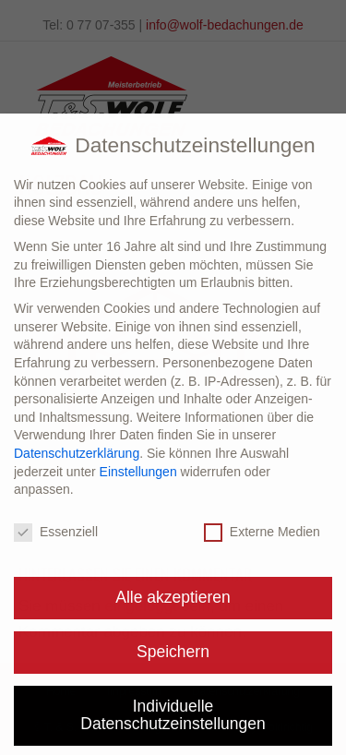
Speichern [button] (173, 651)
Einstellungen (138, 471)
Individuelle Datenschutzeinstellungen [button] (172, 715)
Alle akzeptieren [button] (173, 597)
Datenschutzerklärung (76, 453)
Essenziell (56, 532)
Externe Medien (262, 532)
